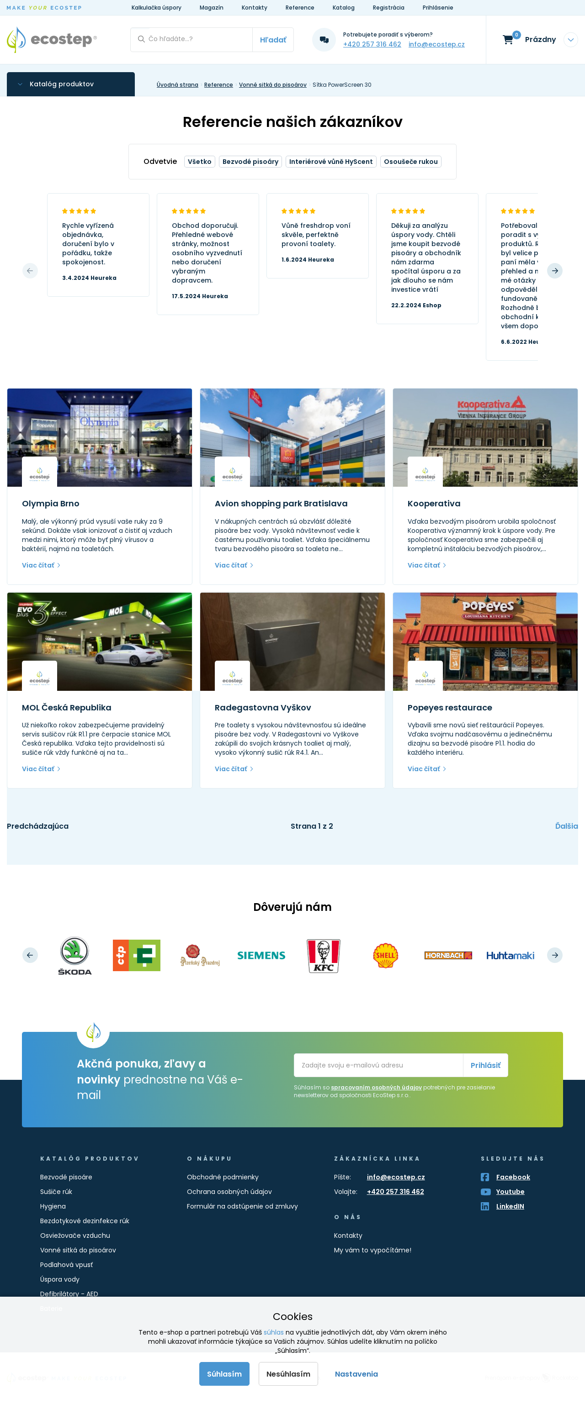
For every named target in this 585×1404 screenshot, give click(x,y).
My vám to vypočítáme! (372, 1250)
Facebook (513, 1177)
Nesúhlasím (288, 1374)
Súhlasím (224, 1374)
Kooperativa (434, 503)
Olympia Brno (51, 503)
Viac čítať (38, 565)
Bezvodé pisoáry (250, 161)
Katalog (344, 7)
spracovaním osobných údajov (376, 1087)
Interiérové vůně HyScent (331, 161)
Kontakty (254, 7)
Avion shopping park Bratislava (281, 503)
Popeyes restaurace (450, 707)
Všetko (200, 161)
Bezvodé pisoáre (66, 1177)
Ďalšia (566, 826)
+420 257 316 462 (372, 44)
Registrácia (388, 7)
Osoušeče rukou (411, 161)
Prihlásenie (438, 7)
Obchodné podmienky (223, 1177)
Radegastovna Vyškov (263, 707)
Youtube (510, 1191)
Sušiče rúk (56, 1191)
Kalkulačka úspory (156, 7)
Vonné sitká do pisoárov (78, 1250)
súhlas (274, 1332)
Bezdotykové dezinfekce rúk (84, 1220)
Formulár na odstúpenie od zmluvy (242, 1206)
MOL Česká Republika (67, 707)
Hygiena (53, 1206)
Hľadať (273, 40)
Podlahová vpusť (66, 1264)
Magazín (211, 7)
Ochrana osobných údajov (229, 1191)
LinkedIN (510, 1206)
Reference (300, 7)
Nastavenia (356, 1374)
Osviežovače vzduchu (75, 1235)
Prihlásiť (485, 1065)
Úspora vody (60, 1279)
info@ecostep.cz (437, 44)
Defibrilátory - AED (69, 1294)
